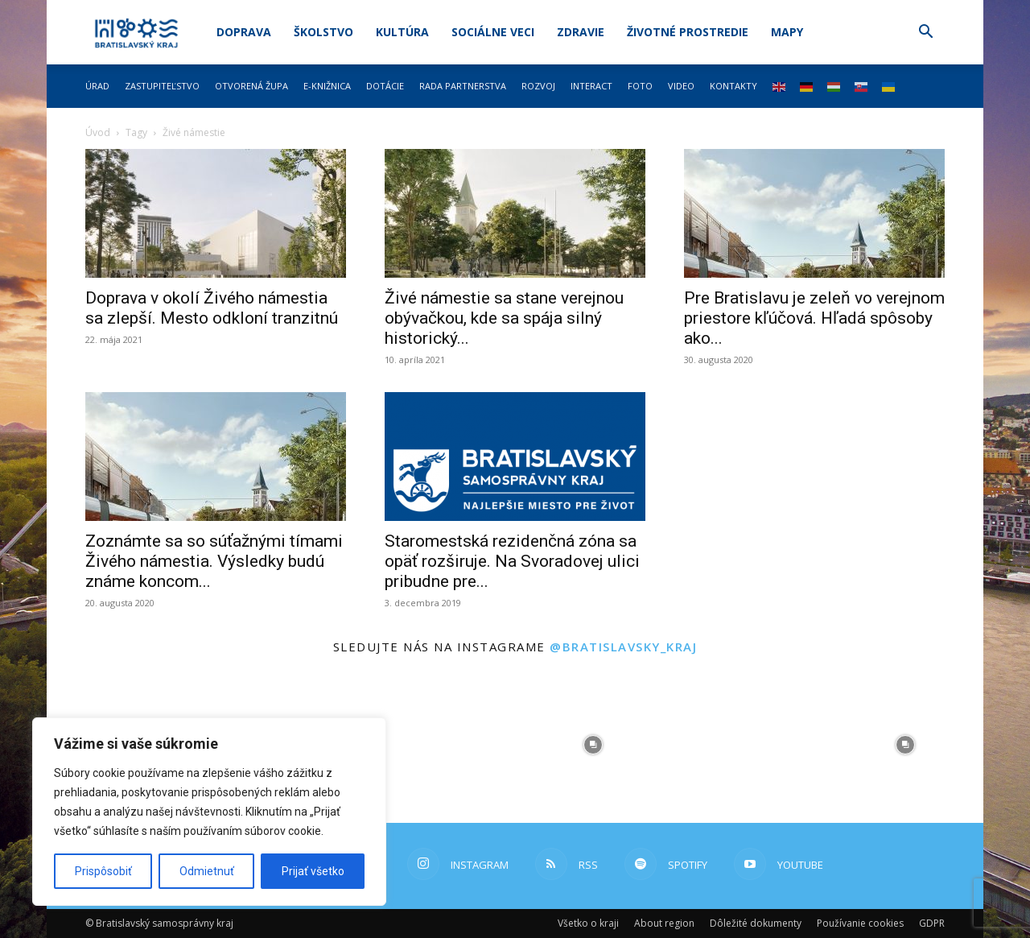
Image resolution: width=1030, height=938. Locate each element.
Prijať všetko (313, 871)
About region (664, 923)
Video (681, 86)
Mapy (787, 31)
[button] (925, 33)
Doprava (243, 31)
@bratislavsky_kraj (623, 646)
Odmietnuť (206, 871)
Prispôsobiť (103, 871)
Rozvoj (538, 86)
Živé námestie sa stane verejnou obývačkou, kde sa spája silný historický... (504, 318)
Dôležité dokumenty (755, 923)
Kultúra (402, 31)
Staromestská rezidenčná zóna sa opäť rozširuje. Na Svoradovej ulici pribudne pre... (512, 561)
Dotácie (385, 86)
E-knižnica (327, 86)
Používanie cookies (860, 923)
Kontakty (733, 86)
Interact (591, 86)
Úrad (97, 86)
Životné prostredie (687, 31)
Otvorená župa (251, 86)
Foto (640, 86)
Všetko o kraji (588, 923)
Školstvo (323, 31)
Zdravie (580, 31)
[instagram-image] (437, 745)
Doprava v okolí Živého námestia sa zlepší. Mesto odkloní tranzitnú (211, 308)
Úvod (97, 132)
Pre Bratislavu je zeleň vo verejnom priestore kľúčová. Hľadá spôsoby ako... (814, 318)
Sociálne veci (492, 31)
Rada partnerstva (462, 86)
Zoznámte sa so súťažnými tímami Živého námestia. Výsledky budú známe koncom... (214, 561)
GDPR (932, 923)
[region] (209, 811)
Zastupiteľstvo (162, 86)
